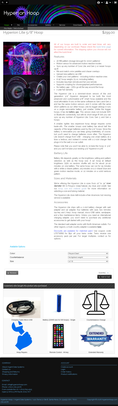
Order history (66, 372)
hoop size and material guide (72, 189)
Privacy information (10, 374)
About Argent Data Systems (13, 367)
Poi (18, 25)
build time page (103, 47)
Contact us (6, 369)
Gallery (48, 25)
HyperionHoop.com (109, 400)
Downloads (77, 25)
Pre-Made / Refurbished (13, 28)
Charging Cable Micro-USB (21, 320)
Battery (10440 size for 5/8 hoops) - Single (59, 320)
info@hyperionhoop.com (17, 385)
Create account (67, 367)
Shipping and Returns (11, 372)
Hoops (6, 25)
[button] (104, 277)
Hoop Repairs (22, 352)
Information (95, 25)
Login (63, 369)
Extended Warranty (96, 352)
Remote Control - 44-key (59, 352)
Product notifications (69, 374)
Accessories (32, 25)
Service (62, 25)
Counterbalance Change (96, 320)
